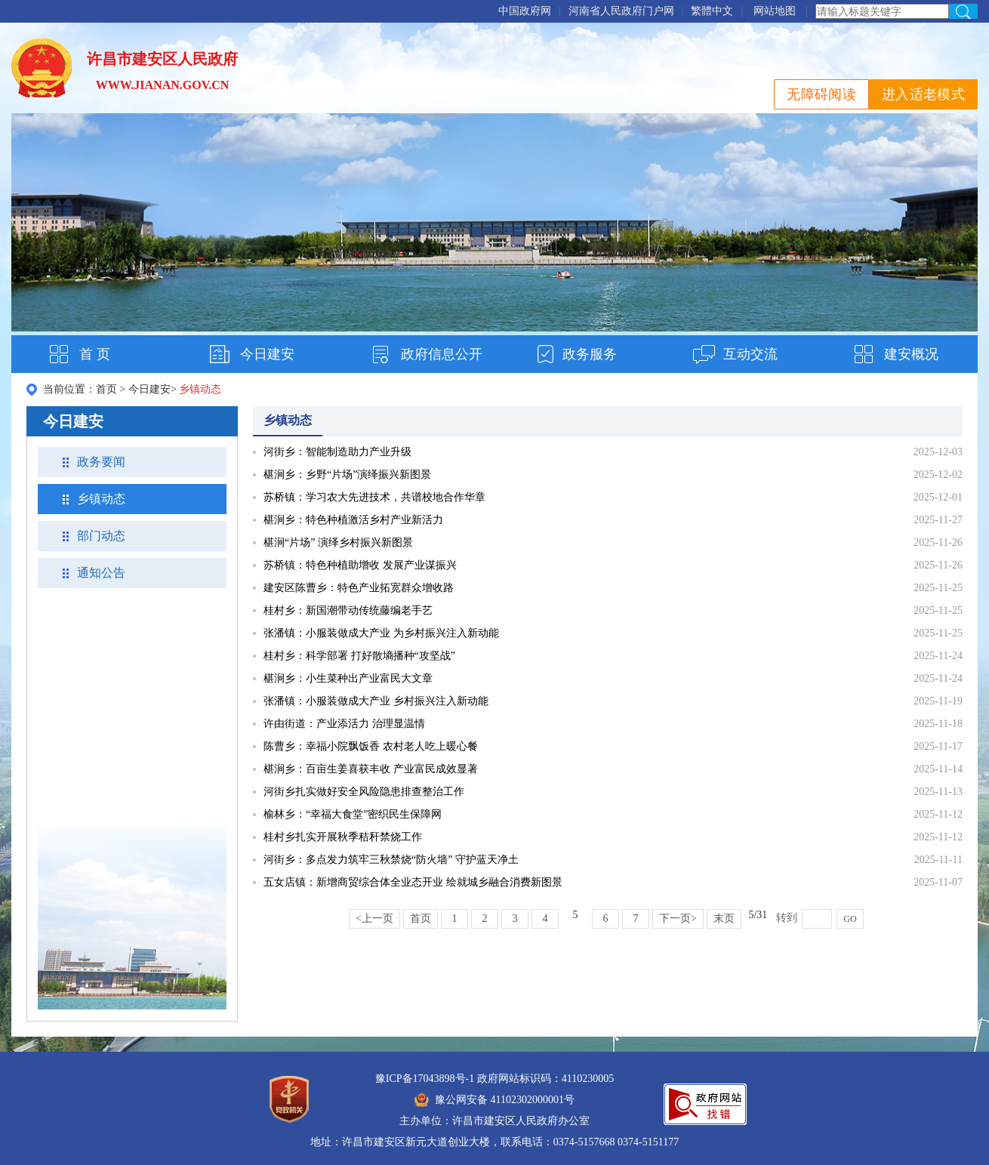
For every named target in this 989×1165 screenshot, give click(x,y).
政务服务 (589, 354)
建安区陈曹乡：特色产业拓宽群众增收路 (358, 587)
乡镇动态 (101, 498)
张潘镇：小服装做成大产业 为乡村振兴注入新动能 (381, 633)
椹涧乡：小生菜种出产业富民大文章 (348, 678)
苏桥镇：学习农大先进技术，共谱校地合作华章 (374, 497)
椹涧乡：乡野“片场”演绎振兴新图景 (347, 474)
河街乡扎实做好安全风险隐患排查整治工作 (363, 791)
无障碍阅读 (821, 94)
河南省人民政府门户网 (621, 11)
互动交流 (750, 354)
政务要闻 (101, 461)
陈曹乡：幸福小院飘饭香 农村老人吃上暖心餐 (370, 746)
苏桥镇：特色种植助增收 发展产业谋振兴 (360, 565)
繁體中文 (712, 11)
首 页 (94, 354)
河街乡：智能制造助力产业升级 (337, 452)
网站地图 (774, 11)
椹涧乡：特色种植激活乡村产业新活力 (353, 519)
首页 (106, 389)
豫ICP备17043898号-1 (424, 1078)
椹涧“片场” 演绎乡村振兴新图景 (338, 542)
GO (849, 919)
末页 (724, 918)
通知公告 (101, 572)
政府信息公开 (441, 354)
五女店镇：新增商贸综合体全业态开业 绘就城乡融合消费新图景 (412, 882)
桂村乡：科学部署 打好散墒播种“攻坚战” (359, 655)
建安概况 (911, 354)
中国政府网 (524, 11)
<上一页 (374, 918)
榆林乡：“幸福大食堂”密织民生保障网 (352, 814)
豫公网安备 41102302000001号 (494, 1099)
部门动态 (101, 535)
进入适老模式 (923, 94)
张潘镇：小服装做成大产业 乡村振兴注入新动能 (375, 701)
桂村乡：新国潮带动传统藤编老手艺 (348, 610)
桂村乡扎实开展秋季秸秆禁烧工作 (342, 837)
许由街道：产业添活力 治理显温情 (344, 723)
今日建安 (267, 354)
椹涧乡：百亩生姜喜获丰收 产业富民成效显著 (370, 769)
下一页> (678, 918)
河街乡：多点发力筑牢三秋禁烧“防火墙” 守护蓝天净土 (391, 859)
